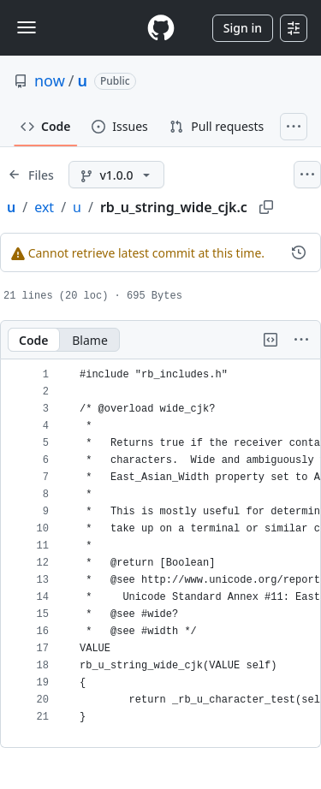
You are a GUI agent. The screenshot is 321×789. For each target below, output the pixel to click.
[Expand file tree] (31, 174)
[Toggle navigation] (26, 27)
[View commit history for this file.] (298, 252)
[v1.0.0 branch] (116, 174)
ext (44, 207)
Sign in (242, 28)
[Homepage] (161, 28)
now (49, 80)
